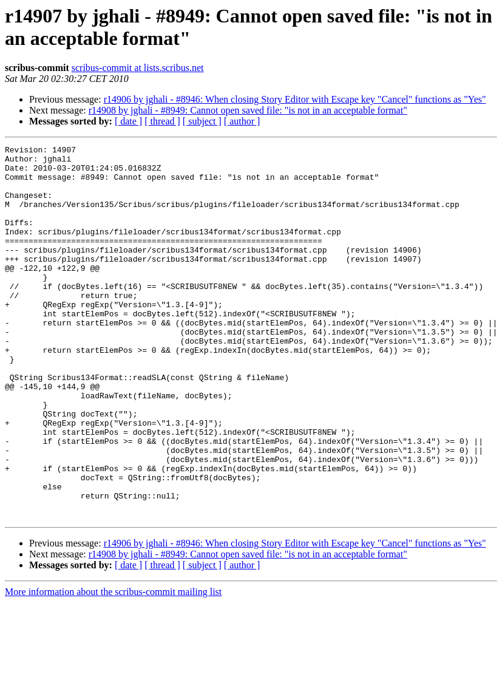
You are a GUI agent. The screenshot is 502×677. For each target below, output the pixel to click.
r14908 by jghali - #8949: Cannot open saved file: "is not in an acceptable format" (248, 110)
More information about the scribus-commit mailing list (113, 666)
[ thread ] (162, 121)
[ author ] (242, 121)
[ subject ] (202, 121)
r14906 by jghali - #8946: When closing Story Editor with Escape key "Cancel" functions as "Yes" (295, 99)
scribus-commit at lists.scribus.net (138, 68)
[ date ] (128, 121)
